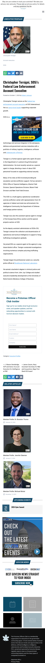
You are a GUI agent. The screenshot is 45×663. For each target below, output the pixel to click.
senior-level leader (14, 108)
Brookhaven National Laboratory (25, 263)
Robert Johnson (27, 95)
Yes (28, 6)
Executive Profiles (14, 356)
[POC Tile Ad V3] (27, 129)
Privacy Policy (15, 662)
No (31, 6)
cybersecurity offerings (14, 153)
